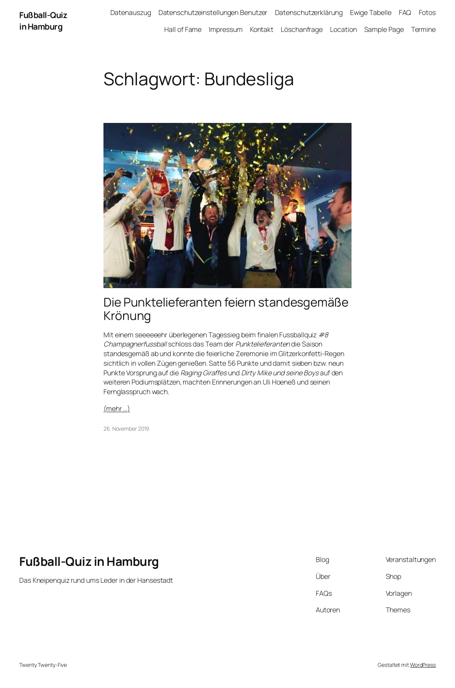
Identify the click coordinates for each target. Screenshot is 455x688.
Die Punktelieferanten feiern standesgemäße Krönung (225, 309)
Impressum (225, 29)
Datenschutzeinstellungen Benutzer (213, 12)
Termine (423, 29)
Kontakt (261, 29)
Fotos (427, 12)
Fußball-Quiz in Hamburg (43, 20)
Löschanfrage (302, 29)
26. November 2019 (126, 428)
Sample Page (384, 29)
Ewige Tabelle (371, 12)
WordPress (423, 664)
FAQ (405, 12)
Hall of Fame (183, 29)
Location (343, 29)
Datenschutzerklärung (309, 12)
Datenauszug (130, 12)
